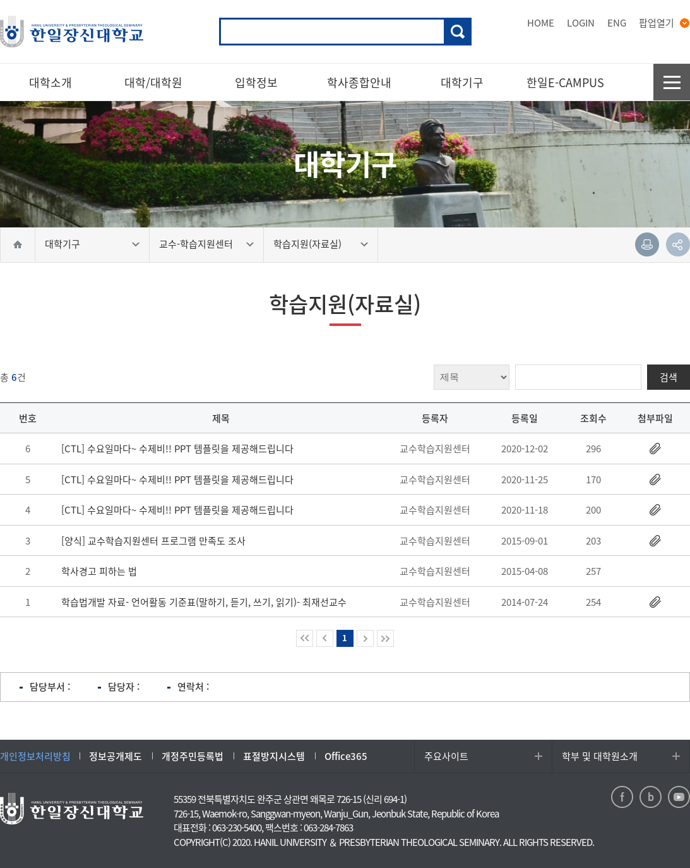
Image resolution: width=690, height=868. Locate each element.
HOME (540, 23)
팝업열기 (656, 23)
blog (650, 797)
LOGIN (581, 23)
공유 (678, 244)
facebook (622, 797)
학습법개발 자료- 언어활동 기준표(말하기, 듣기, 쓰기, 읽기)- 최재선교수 (204, 602)
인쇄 (647, 244)
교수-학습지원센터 (196, 244)
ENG (616, 23)
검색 (458, 31)
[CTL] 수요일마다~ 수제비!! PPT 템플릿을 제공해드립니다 (177, 448)
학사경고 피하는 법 (99, 571)
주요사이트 (446, 756)
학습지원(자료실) (307, 244)
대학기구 (62, 244)
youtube (679, 797)
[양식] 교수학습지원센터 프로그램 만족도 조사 (153, 541)
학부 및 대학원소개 (600, 756)
